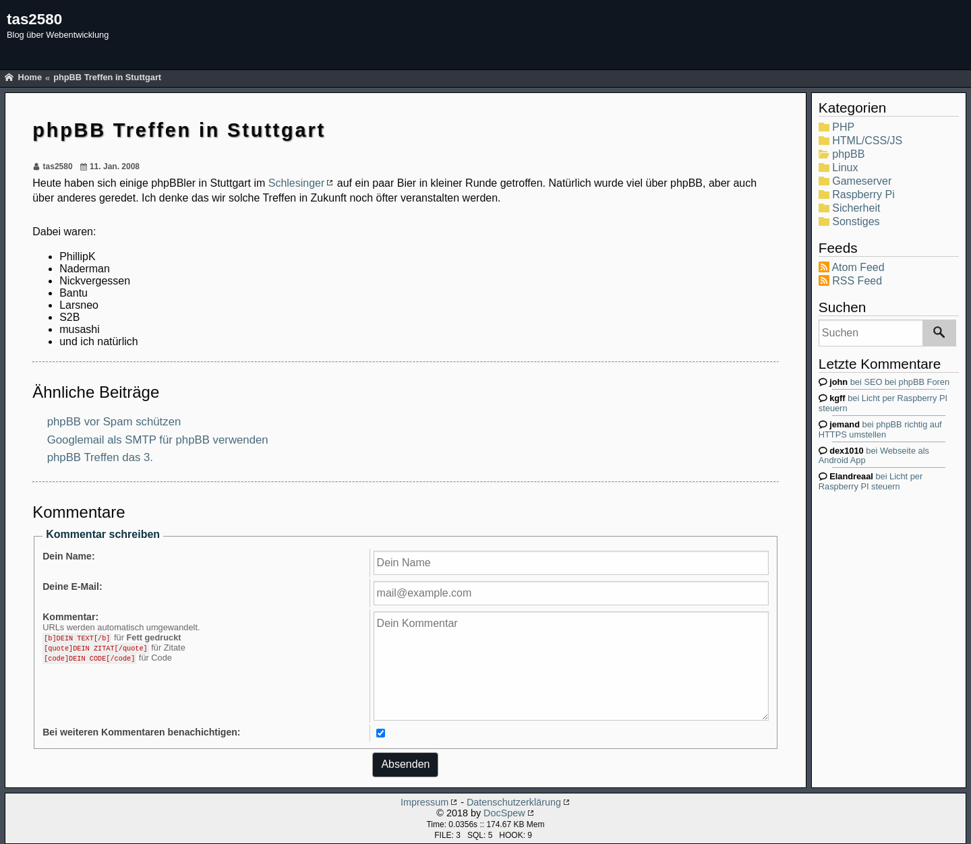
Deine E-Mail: (72, 586)
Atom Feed (857, 267)
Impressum (424, 802)
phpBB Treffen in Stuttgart (107, 77)
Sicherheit (856, 208)
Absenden (405, 764)
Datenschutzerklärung (514, 802)
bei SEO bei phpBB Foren (889, 382)
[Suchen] (939, 333)
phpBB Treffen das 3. (100, 457)
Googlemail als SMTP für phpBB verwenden (157, 439)
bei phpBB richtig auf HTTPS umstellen (880, 429)
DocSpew (504, 813)
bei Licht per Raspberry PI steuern (870, 481)
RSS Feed (857, 281)
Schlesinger (296, 183)
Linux (845, 167)
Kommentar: (70, 616)
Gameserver (861, 181)
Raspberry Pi (863, 194)
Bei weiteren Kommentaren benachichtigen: (141, 732)
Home (30, 77)
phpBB (848, 154)
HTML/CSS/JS (867, 140)
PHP (843, 127)
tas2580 (34, 19)
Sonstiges (855, 221)
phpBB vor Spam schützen (114, 421)
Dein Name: (68, 556)
